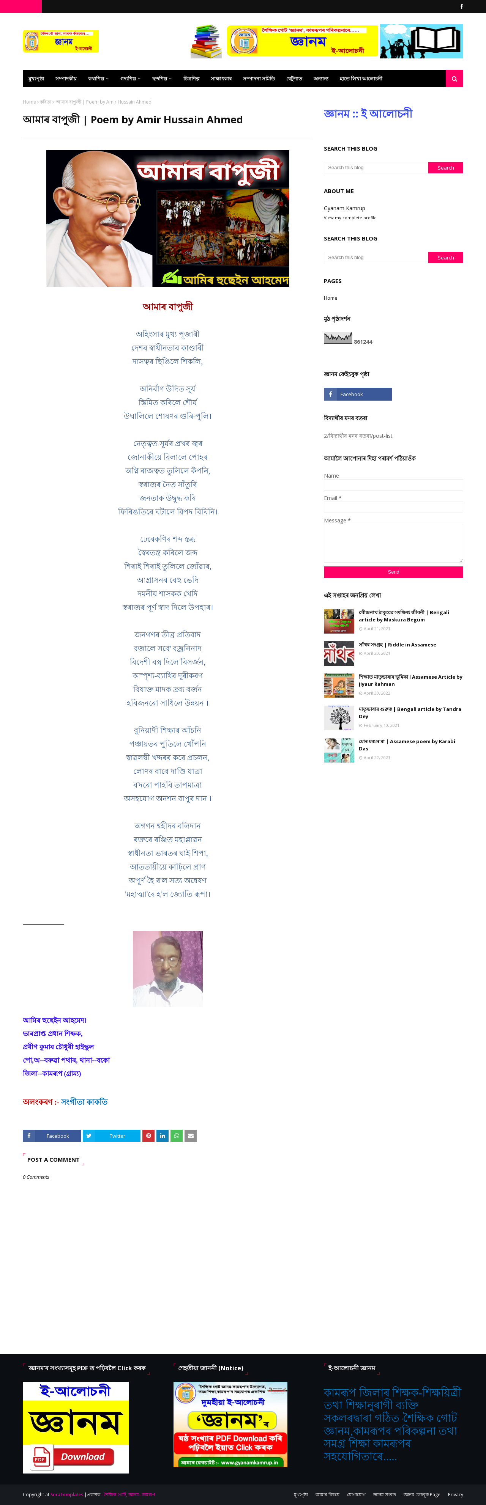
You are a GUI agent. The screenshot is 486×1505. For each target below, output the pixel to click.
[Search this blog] (376, 167)
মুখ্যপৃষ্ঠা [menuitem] (36, 78)
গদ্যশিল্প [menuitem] (128, 78)
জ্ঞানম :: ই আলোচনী (368, 113)
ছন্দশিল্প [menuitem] (159, 78)
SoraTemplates (66, 1494)
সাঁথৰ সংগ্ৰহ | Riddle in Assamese (397, 644)
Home (29, 102)
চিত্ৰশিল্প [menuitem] (191, 78)
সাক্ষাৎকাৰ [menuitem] (221, 78)
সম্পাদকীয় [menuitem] (66, 78)
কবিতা (45, 102)
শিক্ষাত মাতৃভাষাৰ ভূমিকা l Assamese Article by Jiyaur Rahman (410, 680)
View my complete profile (350, 217)
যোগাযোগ (356, 1494)
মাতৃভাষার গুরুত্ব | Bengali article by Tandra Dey (410, 713)
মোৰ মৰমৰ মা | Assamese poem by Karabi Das (407, 745)
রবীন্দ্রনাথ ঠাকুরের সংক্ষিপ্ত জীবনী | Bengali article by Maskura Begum (404, 616)
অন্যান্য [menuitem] (321, 78)
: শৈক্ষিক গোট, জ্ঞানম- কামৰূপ (128, 1494)
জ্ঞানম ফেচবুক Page (422, 1494)
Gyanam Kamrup (344, 208)
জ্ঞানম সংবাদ (384, 1494)
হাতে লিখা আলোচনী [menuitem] (361, 78)
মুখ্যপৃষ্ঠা (301, 1494)
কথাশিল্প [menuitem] (96, 78)
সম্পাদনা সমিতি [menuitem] (259, 78)
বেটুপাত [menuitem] (294, 78)
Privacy (455, 1494)
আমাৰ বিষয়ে (327, 1494)
